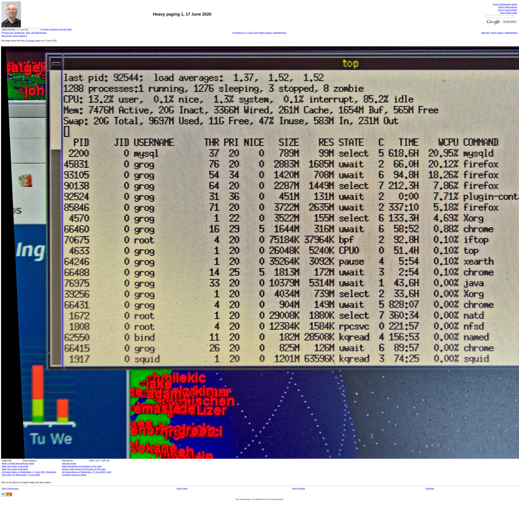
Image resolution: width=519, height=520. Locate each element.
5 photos (31, 41)
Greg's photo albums (507, 7)
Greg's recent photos (507, 10)
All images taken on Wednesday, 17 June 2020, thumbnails (29, 472)
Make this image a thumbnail (15, 466)
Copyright (429, 488)
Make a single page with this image (18, 463)
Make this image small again (15, 469)
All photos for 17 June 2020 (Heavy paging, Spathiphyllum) (259, 33)
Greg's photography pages (505, 4)
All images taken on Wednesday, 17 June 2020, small (86, 472)
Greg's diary (182, 488)
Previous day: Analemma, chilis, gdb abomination (24, 33)
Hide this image (69, 463)
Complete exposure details (74, 475)
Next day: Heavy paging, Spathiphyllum (499, 33)
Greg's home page (9, 488)
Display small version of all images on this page (83, 469)
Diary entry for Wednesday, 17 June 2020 (21, 475)
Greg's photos (298, 488)
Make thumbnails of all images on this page (82, 466)
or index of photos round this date (56, 29)
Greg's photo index (508, 13)
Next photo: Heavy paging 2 (14, 36)
